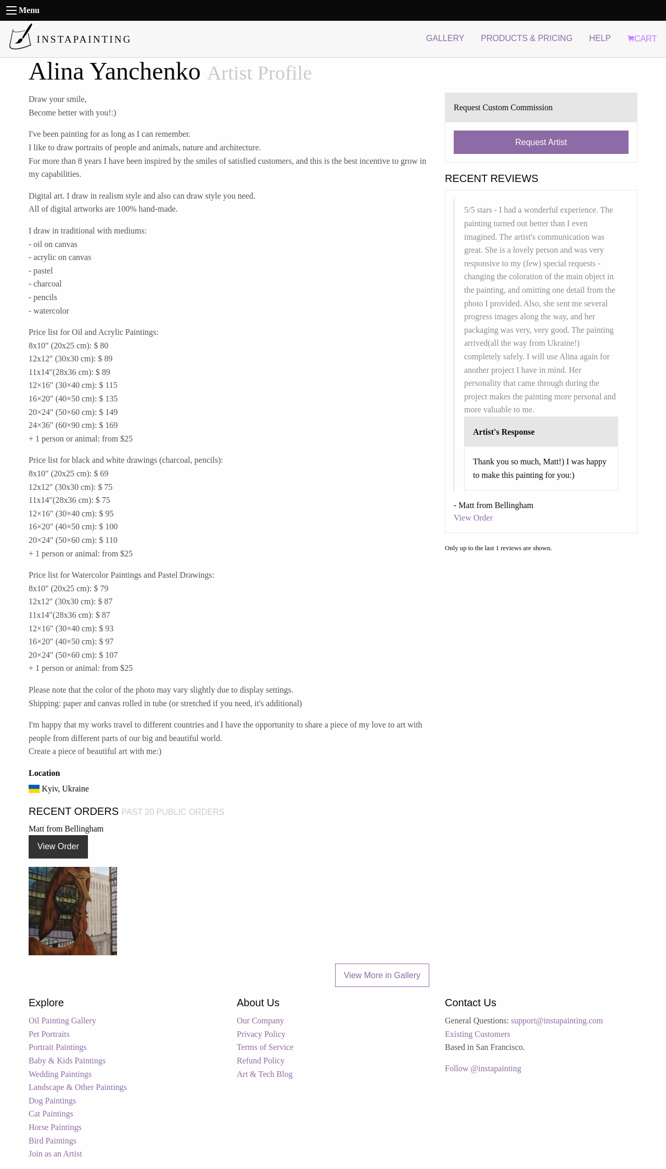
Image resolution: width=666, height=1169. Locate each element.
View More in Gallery (382, 975)
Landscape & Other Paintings (78, 1087)
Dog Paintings (52, 1100)
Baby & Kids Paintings (67, 1060)
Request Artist (541, 142)
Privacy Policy (261, 1034)
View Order (58, 846)
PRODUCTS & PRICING (526, 38)
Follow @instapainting (483, 1068)
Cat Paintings (51, 1113)
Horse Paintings (55, 1127)
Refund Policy (261, 1060)
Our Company (260, 1020)
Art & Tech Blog (264, 1074)
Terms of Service (265, 1047)
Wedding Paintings (60, 1074)
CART (642, 38)
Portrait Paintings (58, 1047)
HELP (600, 38)
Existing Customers (477, 1034)
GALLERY (445, 38)
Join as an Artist (55, 1153)
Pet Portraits (49, 1034)
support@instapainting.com (557, 1020)
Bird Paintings (52, 1140)
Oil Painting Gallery (62, 1020)
